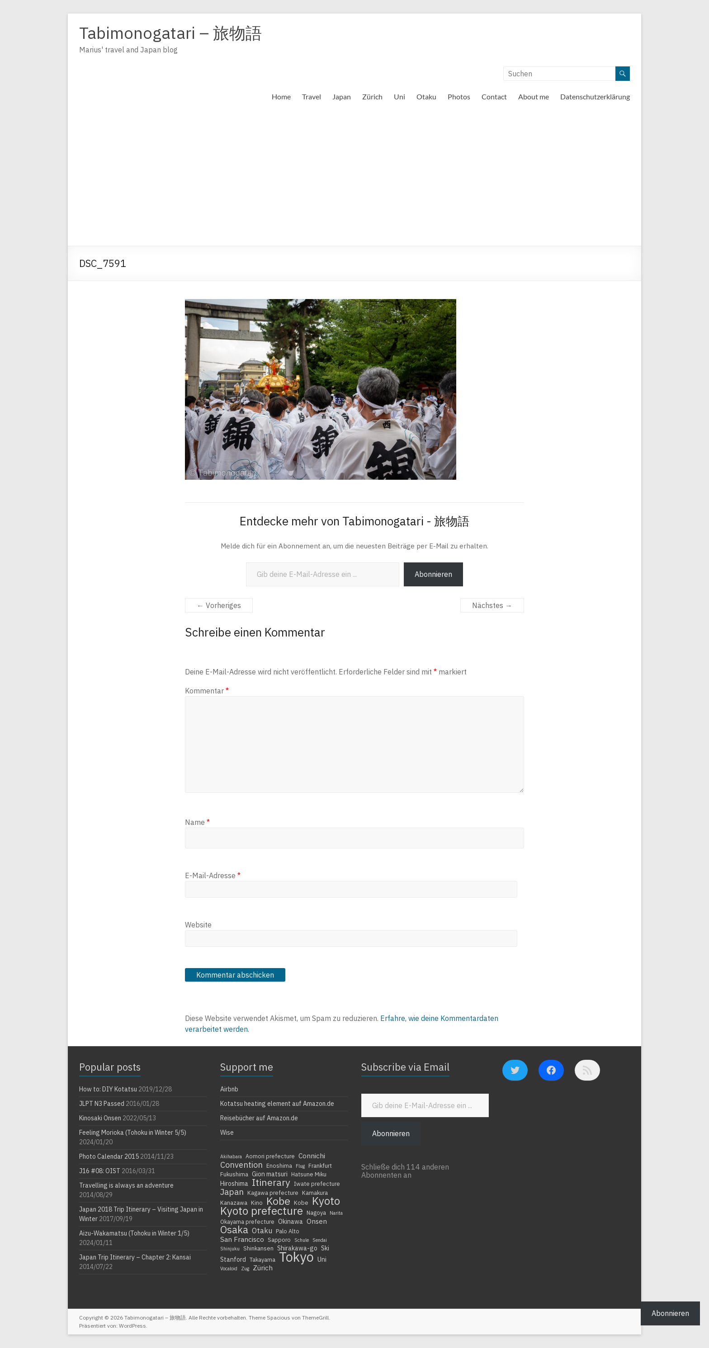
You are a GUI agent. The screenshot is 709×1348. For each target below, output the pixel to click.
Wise (227, 1132)
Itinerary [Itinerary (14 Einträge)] (271, 1182)
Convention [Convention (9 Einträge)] (241, 1165)
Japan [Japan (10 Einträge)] (232, 1192)
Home (281, 96)
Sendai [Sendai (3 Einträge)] (319, 1240)
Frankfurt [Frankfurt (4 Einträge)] (320, 1165)
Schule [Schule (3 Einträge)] (301, 1240)
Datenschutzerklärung (595, 96)
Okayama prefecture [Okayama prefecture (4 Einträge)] (247, 1221)
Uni (399, 96)
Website (198, 924)
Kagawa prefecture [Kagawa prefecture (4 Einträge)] (272, 1192)
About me (533, 96)
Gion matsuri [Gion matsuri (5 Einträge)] (270, 1174)
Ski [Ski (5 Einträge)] (325, 1248)
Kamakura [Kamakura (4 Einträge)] (315, 1192)
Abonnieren (433, 574)
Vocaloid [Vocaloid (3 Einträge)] (228, 1268)
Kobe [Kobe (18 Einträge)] (278, 1201)
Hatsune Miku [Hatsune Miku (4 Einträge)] (308, 1174)
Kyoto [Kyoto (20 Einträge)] (326, 1201)
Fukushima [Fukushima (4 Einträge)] (234, 1174)
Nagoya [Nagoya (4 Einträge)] (316, 1212)
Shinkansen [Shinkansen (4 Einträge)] (258, 1248)
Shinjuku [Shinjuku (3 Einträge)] (230, 1248)
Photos (459, 96)
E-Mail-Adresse (213, 875)
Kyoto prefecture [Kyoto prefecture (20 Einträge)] (261, 1211)
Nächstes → (492, 605)
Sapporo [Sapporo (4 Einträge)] (279, 1239)
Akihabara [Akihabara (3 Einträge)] (231, 1156)
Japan (341, 96)
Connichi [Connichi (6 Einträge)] (311, 1155)
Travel (311, 96)
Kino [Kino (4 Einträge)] (257, 1202)
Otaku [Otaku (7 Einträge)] (262, 1230)
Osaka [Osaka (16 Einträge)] (234, 1230)
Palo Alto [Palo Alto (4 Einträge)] (287, 1231)
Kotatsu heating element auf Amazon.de (277, 1104)
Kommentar (207, 690)
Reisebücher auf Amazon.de (259, 1118)
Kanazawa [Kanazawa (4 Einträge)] (233, 1202)
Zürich (372, 96)
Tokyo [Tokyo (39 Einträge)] (296, 1257)
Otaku (426, 96)
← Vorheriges (219, 605)
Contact (494, 96)
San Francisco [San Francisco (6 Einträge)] (242, 1239)
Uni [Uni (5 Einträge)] (321, 1259)
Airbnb (229, 1089)
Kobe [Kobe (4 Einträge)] (301, 1202)
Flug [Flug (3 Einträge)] (300, 1166)
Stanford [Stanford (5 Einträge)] (233, 1259)
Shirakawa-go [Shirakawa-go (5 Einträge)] (297, 1248)
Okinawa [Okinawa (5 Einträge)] (290, 1221)
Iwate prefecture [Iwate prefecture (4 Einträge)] (317, 1183)
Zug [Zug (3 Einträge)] (245, 1268)
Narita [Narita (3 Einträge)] (336, 1213)
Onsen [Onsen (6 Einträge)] (317, 1221)
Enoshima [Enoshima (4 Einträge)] (279, 1165)
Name (197, 822)
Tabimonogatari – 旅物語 (170, 32)
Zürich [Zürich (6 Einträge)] (263, 1268)
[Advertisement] (354, 178)
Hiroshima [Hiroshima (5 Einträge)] (234, 1184)
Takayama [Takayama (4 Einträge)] (262, 1259)
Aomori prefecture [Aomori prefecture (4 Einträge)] (270, 1156)
